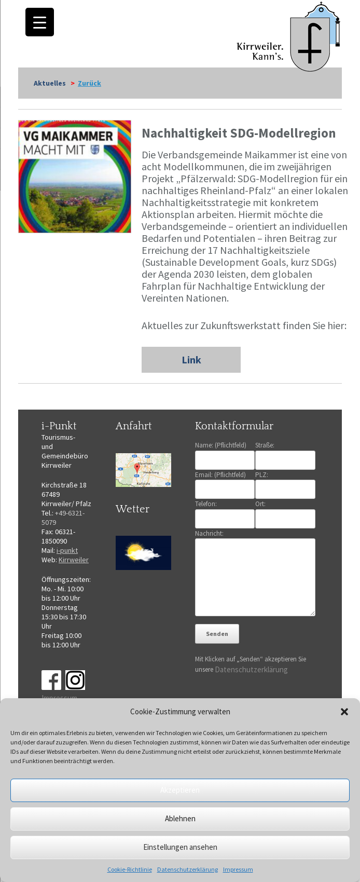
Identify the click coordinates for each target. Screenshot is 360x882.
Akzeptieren (180, 790)
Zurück (89, 83)
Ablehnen (180, 818)
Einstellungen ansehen (180, 847)
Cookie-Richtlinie (129, 869)
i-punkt (67, 550)
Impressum (238, 869)
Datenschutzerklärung (187, 869)
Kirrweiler (74, 559)
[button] (344, 712)
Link (191, 359)
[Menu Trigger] (39, 22)
